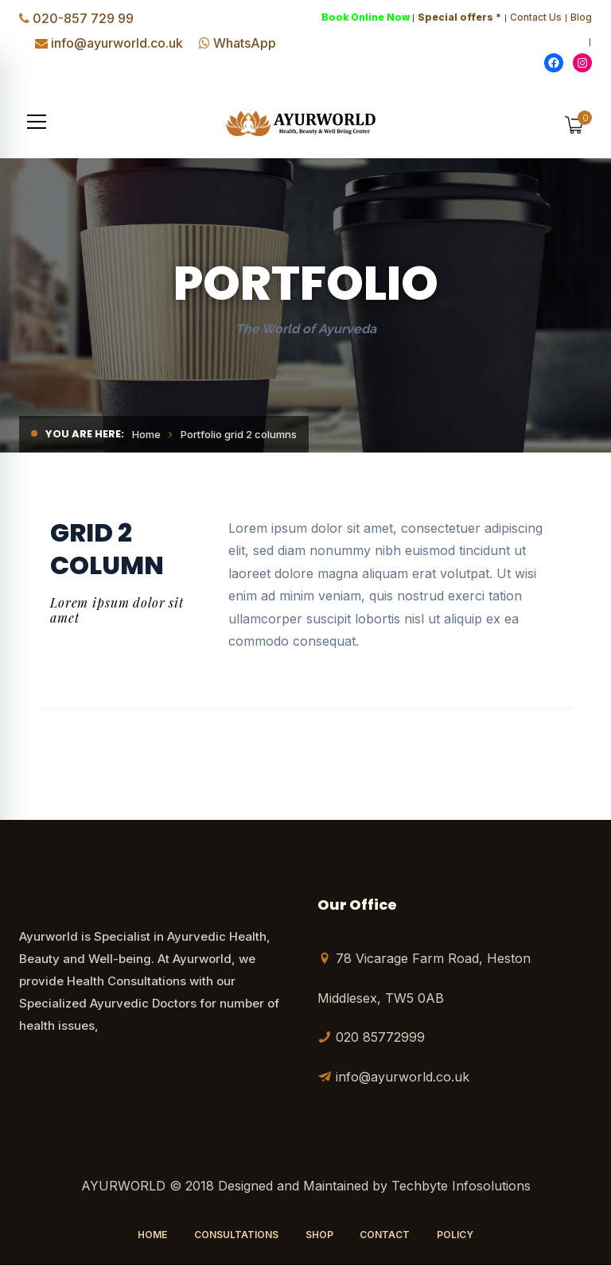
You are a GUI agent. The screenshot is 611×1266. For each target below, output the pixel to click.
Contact (385, 1235)
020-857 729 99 (83, 18)
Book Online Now (365, 17)
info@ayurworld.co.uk (117, 43)
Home (146, 435)
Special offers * (459, 17)
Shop (319, 1235)
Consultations (236, 1235)
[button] (36, 122)
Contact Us (536, 17)
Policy (455, 1235)
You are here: (84, 434)
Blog (581, 17)
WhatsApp (244, 43)
